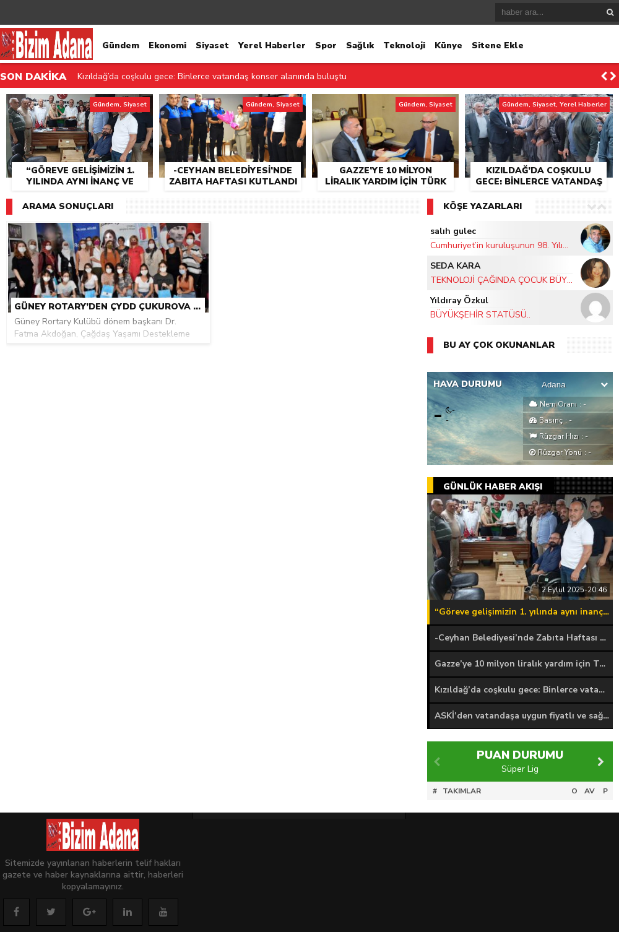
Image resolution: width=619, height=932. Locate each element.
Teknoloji (404, 45)
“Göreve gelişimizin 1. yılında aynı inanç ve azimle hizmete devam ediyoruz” (524, 612)
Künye (448, 45)
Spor (326, 45)
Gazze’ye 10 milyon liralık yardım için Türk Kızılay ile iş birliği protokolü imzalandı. (524, 664)
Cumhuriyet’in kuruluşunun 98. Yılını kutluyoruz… (501, 245)
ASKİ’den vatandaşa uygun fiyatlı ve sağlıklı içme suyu (524, 716)
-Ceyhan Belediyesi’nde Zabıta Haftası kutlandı (524, 638)
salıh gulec (453, 231)
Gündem (120, 45)
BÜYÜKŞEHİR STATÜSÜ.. (480, 315)
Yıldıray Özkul (459, 300)
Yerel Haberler (272, 45)
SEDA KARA (455, 266)
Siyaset (212, 45)
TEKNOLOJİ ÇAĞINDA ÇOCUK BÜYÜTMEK (501, 280)
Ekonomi (167, 45)
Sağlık (360, 45)
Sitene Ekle (498, 45)
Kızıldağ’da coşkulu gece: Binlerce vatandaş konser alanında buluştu (212, 76)
